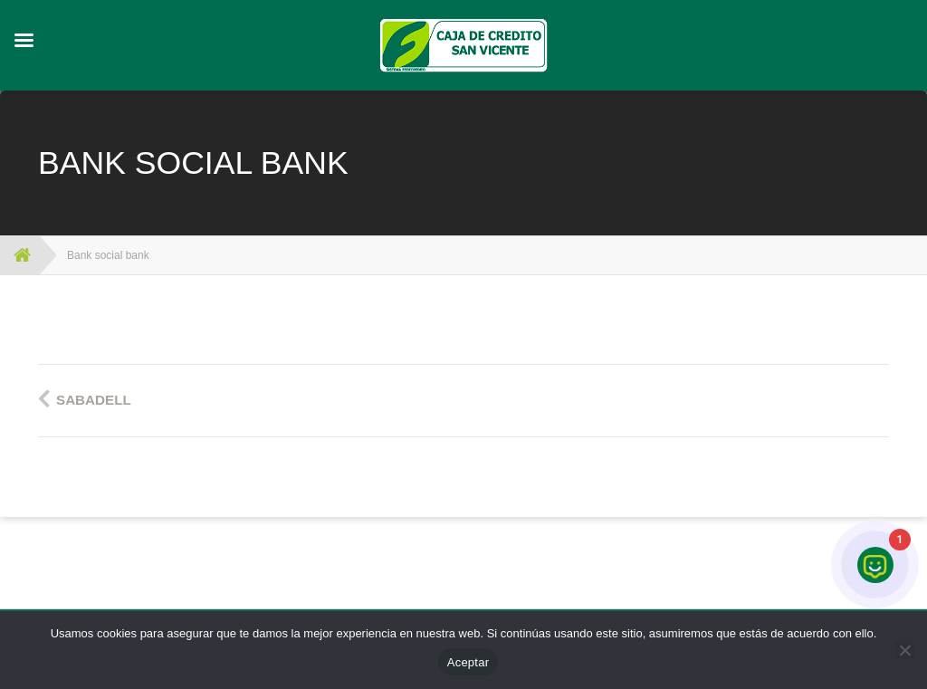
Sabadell (93, 399)
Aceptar (468, 662)
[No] (904, 650)
